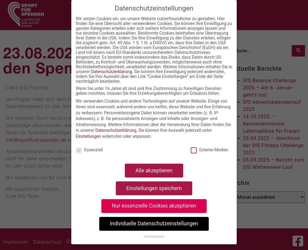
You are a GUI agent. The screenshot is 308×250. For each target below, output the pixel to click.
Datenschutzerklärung (111, 71)
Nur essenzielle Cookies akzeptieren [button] (154, 206)
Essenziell (89, 149)
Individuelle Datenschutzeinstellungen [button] (154, 224)
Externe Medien (209, 149)
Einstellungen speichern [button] (154, 188)
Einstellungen (88, 136)
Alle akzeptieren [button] (154, 171)
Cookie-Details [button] (154, 237)
